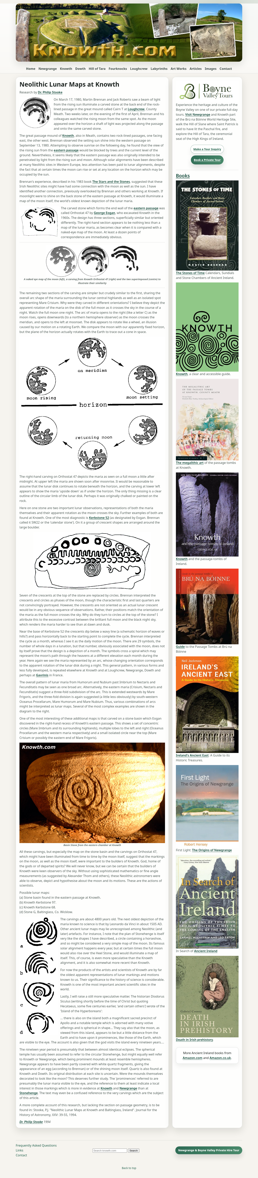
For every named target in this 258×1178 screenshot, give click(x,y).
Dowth (80, 69)
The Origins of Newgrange (212, 850)
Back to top (129, 1168)
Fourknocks (118, 69)
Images (210, 69)
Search (134, 1150)
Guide (180, 646)
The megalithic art (190, 463)
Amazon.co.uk (220, 1058)
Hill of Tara (97, 69)
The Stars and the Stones (111, 181)
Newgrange (48, 69)
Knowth (66, 69)
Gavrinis (42, 675)
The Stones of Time (190, 273)
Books (183, 175)
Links (19, 1150)
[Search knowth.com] (110, 1151)
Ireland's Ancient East (192, 755)
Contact (226, 69)
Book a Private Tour (207, 160)
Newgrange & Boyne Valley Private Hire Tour (208, 1150)
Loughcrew (138, 69)
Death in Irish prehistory (194, 1040)
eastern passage (66, 150)
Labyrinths (159, 69)
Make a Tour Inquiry (207, 149)
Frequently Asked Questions (36, 1145)
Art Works (178, 69)
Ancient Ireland (206, 951)
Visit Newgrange (197, 114)
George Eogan (104, 213)
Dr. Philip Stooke (50, 92)
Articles (196, 69)
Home (30, 69)
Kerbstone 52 (99, 518)
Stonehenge (28, 1093)
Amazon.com (192, 1058)
